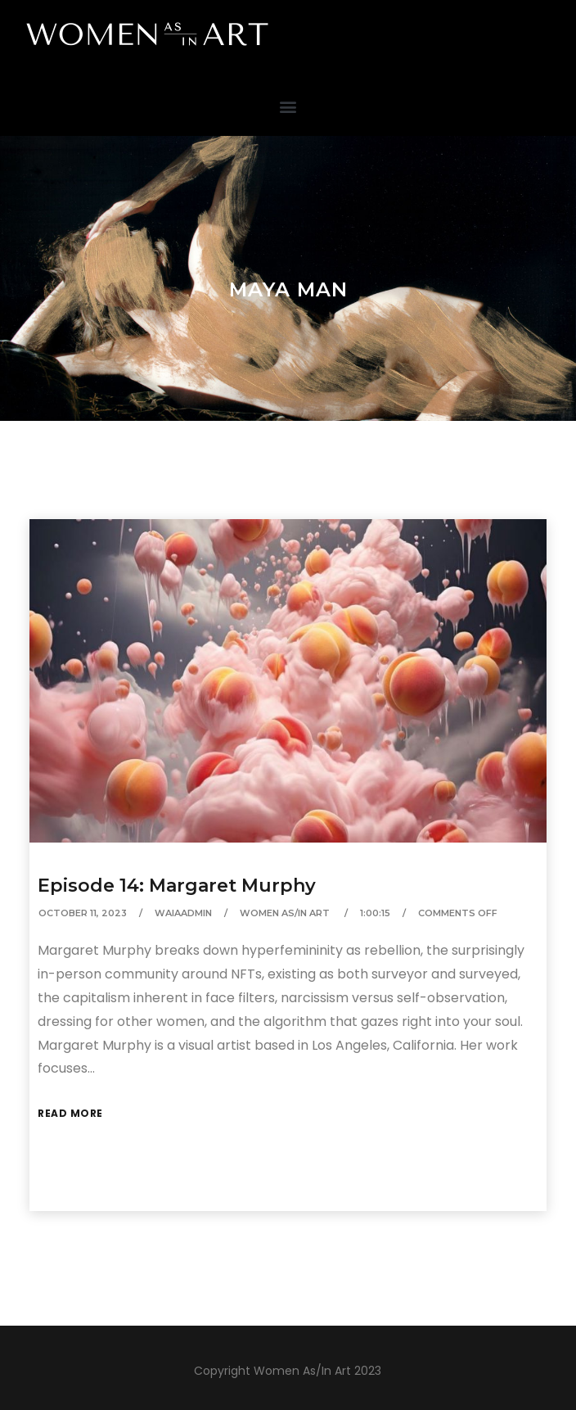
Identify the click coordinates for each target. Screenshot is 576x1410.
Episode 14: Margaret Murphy (177, 885)
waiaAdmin (183, 913)
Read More (70, 1113)
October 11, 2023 (82, 913)
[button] (288, 106)
